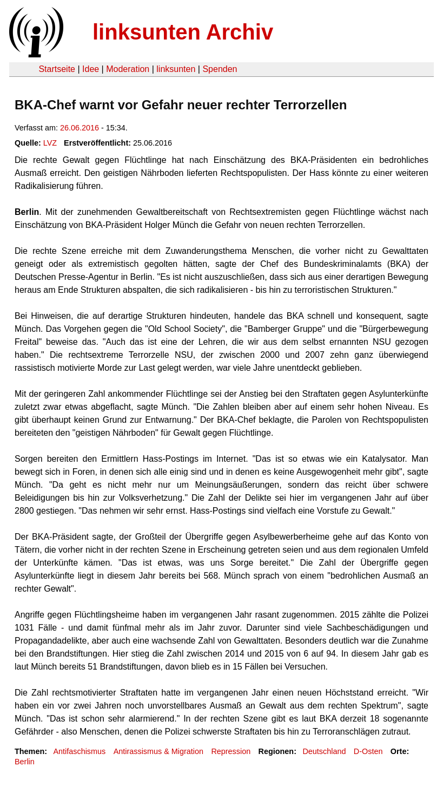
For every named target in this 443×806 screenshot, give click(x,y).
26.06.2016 (79, 127)
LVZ (50, 143)
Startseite (56, 69)
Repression (230, 751)
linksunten (175, 69)
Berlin (25, 761)
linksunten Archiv (182, 32)
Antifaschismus (79, 751)
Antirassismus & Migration (158, 751)
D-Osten (368, 751)
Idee (90, 69)
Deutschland (324, 751)
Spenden (219, 69)
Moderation (127, 69)
